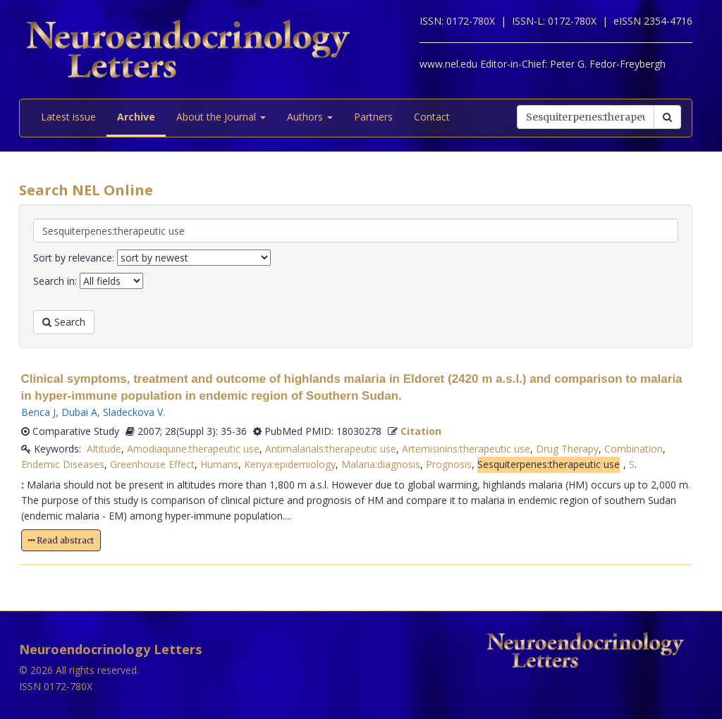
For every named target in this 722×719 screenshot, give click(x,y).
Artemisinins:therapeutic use (466, 448)
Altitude (104, 448)
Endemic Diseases (62, 464)
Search (63, 321)
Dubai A (79, 412)
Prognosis (449, 464)
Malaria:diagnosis (380, 464)
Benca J (38, 412)
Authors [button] (310, 116)
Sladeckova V (133, 412)
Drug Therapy (567, 448)
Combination (633, 448)
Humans (219, 464)
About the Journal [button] (221, 116)
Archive (136, 116)
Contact (432, 116)
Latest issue (68, 116)
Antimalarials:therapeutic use (330, 448)
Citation (420, 431)
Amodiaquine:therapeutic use (193, 448)
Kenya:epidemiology (290, 464)
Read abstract (61, 540)
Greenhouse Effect (152, 464)
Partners (373, 116)
